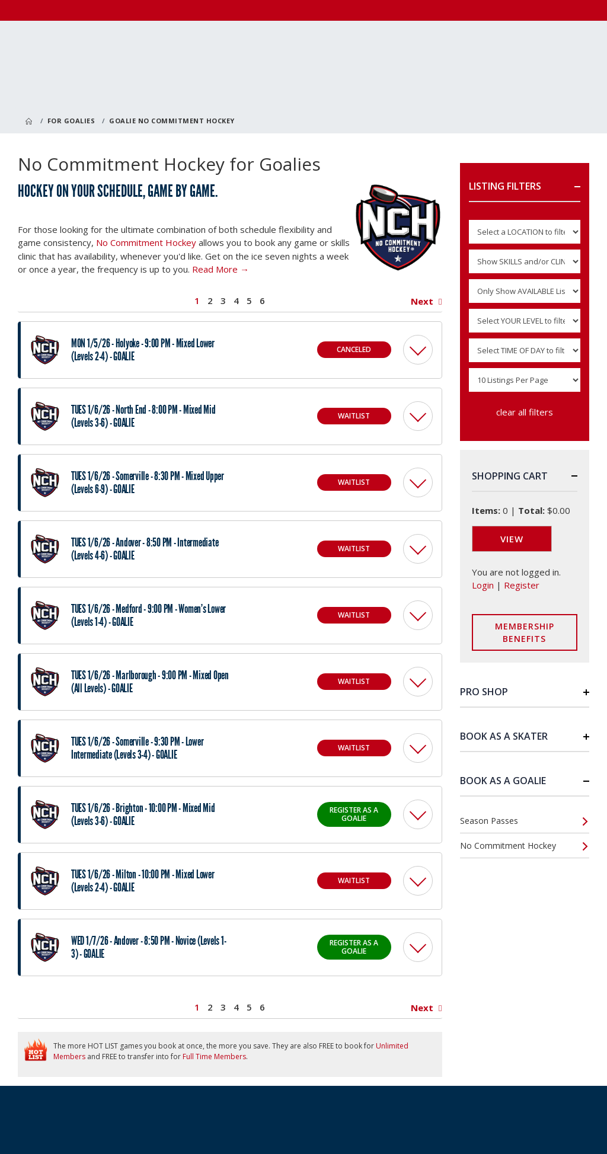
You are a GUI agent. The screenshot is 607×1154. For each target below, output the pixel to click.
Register (521, 585)
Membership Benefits (524, 632)
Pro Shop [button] (484, 691)
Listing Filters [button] (505, 186)
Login (483, 585)
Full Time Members (214, 1056)
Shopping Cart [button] (510, 475)
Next (422, 301)
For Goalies (71, 120)
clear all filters (524, 412)
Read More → (220, 269)
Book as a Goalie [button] (503, 780)
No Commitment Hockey (146, 242)
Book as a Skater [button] (504, 736)
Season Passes (489, 820)
